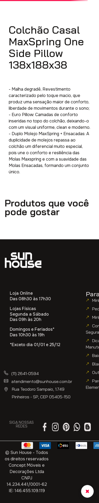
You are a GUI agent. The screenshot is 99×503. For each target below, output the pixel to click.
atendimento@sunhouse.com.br (41, 381)
